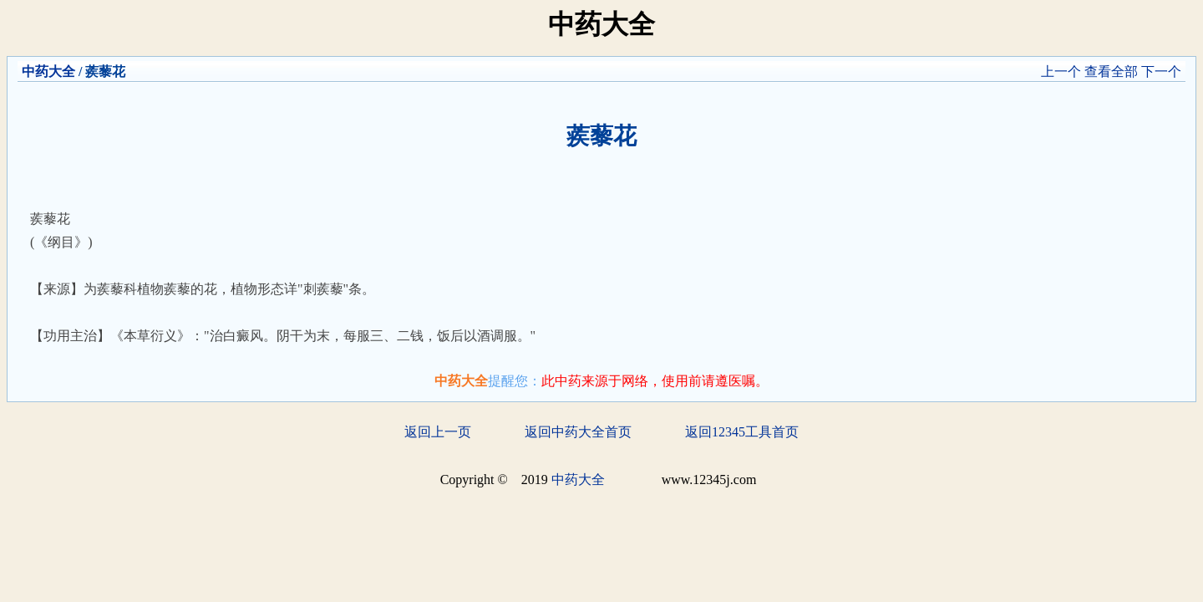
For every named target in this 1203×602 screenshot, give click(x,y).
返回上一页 (437, 432)
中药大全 (48, 71)
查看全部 (1111, 71)
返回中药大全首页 (578, 432)
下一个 (1161, 71)
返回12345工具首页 (742, 432)
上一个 (1061, 71)
